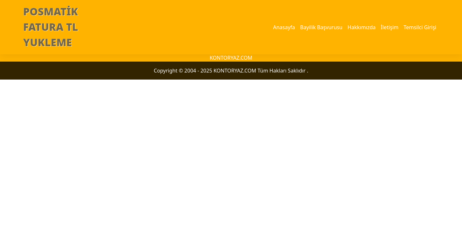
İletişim (389, 27)
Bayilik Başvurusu (321, 27)
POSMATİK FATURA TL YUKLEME (50, 26)
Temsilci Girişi (420, 27)
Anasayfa (284, 27)
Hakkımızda (361, 27)
